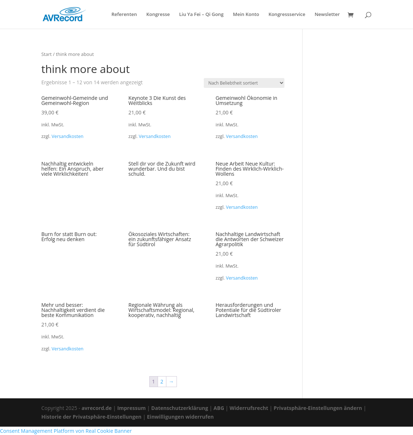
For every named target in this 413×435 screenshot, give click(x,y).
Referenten (124, 14)
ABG (219, 407)
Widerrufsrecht (249, 407)
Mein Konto (246, 14)
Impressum (131, 407)
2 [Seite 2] (162, 381)
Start (46, 54)
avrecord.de (96, 407)
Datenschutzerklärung (179, 407)
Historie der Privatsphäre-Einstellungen (91, 416)
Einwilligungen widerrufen (180, 416)
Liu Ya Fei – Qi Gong (201, 14)
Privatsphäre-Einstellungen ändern (318, 407)
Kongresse (158, 14)
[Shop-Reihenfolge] (244, 83)
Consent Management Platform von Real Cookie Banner (66, 430)
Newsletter (327, 14)
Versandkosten (68, 136)
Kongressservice (286, 14)
